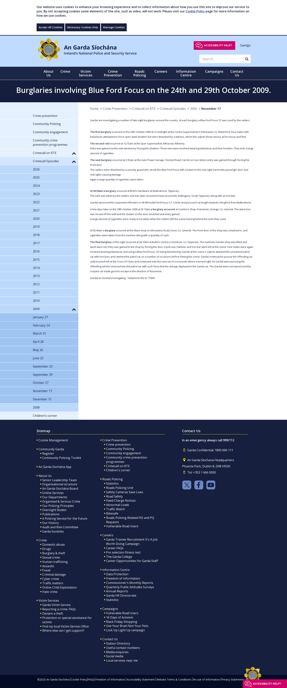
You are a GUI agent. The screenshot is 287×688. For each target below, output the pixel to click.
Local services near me (122, 660)
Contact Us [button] (236, 73)
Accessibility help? (218, 45)
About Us (45, 476)
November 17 (211, 109)
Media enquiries (117, 652)
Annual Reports (117, 591)
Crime (42, 540)
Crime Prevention (115, 109)
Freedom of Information (123, 578)
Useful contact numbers (123, 648)
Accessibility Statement (141, 679)
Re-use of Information (206, 679)
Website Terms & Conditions (173, 679)
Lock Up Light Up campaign (125, 630)
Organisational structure (59, 484)
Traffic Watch (115, 509)
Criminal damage (54, 574)
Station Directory (118, 643)
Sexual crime (51, 557)
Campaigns (110, 609)
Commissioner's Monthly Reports (129, 583)
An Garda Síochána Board (60, 488)
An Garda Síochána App (54, 467)
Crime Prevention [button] (113, 73)
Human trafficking (55, 562)
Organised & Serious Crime (61, 501)
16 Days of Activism (119, 617)
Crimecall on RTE (143, 109)
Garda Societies (53, 531)
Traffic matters (52, 583)
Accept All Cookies (50, 27)
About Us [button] (48, 73)
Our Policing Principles (58, 506)
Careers (107, 535)
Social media (114, 656)
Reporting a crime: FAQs (59, 609)
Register (48, 453)
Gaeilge (245, 45)
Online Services (53, 493)
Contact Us (110, 639)
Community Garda (51, 449)
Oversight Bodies (54, 510)
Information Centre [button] (186, 73)
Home (94, 109)
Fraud (46, 570)
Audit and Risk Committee (60, 527)
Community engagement (123, 453)
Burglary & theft (53, 553)
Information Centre (116, 570)
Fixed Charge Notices (121, 500)
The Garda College (119, 557)
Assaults (48, 566)
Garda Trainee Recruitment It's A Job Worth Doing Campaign (131, 541)
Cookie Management (53, 440)
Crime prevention (118, 444)
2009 (193, 109)
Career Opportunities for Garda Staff (132, 561)
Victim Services (48, 600)
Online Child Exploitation (59, 587)
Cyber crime (50, 579)
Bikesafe (112, 513)
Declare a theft (52, 613)
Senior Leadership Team (59, 480)
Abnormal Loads (117, 505)
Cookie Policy (195, 11)
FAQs (91, 679)
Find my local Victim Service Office (65, 626)
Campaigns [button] (214, 71)
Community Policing (120, 449)
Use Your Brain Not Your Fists (127, 626)
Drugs (46, 549)
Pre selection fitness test (123, 552)
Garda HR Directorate (121, 595)
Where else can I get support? (63, 630)
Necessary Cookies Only (82, 27)
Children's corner (118, 470)
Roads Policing (112, 479)
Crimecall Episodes (173, 109)
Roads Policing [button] (139, 73)
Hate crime (49, 592)
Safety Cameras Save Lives (124, 492)
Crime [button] (65, 71)
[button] (74, 153)
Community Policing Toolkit (61, 458)
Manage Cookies (114, 27)
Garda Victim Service (56, 605)
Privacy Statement (232, 679)
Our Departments (54, 497)
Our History (50, 523)
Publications (51, 514)
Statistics (112, 483)
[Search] (221, 59)
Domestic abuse (53, 544)
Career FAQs (115, 548)
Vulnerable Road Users (122, 526)
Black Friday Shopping (121, 622)
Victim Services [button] (85, 73)
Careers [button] (160, 71)
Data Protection (117, 574)
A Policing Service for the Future (64, 518)
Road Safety (114, 496)
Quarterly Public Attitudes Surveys (130, 587)
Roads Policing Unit (119, 488)
